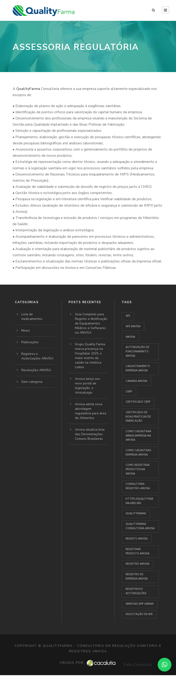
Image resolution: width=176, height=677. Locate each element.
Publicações (30, 342)
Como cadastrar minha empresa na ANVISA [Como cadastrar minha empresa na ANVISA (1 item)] (138, 436)
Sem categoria (31, 382)
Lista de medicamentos (31, 316)
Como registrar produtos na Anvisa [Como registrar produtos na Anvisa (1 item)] (138, 469)
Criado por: (88, 663)
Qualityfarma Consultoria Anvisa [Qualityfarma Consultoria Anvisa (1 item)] (140, 526)
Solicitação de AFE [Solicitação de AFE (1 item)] (139, 614)
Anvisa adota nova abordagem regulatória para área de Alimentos (90, 411)
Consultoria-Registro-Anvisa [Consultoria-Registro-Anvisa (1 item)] (138, 486)
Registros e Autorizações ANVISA (37, 356)
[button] (164, 665)
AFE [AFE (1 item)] (128, 316)
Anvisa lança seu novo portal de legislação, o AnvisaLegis (87, 386)
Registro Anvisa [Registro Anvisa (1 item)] (137, 564)
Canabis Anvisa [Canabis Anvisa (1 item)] (136, 381)
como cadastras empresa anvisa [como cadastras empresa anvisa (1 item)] (138, 452)
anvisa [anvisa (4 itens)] (130, 337)
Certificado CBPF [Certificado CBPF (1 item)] (138, 402)
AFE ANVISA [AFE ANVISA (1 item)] (133, 326)
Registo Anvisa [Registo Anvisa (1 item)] (137, 538)
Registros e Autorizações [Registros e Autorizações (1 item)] (136, 591)
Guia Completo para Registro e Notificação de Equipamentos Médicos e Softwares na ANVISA (91, 323)
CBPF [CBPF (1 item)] (129, 391)
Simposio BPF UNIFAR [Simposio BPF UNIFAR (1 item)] (140, 604)
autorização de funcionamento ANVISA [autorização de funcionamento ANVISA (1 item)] (137, 351)
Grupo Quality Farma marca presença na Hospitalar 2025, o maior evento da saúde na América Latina (90, 355)
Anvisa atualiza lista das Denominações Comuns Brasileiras (89, 434)
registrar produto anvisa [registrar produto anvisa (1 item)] (137, 551)
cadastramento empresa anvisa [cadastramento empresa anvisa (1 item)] (138, 368)
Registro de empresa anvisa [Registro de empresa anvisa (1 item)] (137, 576)
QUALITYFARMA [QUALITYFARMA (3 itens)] (136, 513)
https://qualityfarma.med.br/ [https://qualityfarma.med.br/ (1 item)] (139, 501)
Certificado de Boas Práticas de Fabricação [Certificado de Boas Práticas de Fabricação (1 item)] (138, 417)
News (25, 330)
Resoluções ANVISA (36, 370)
